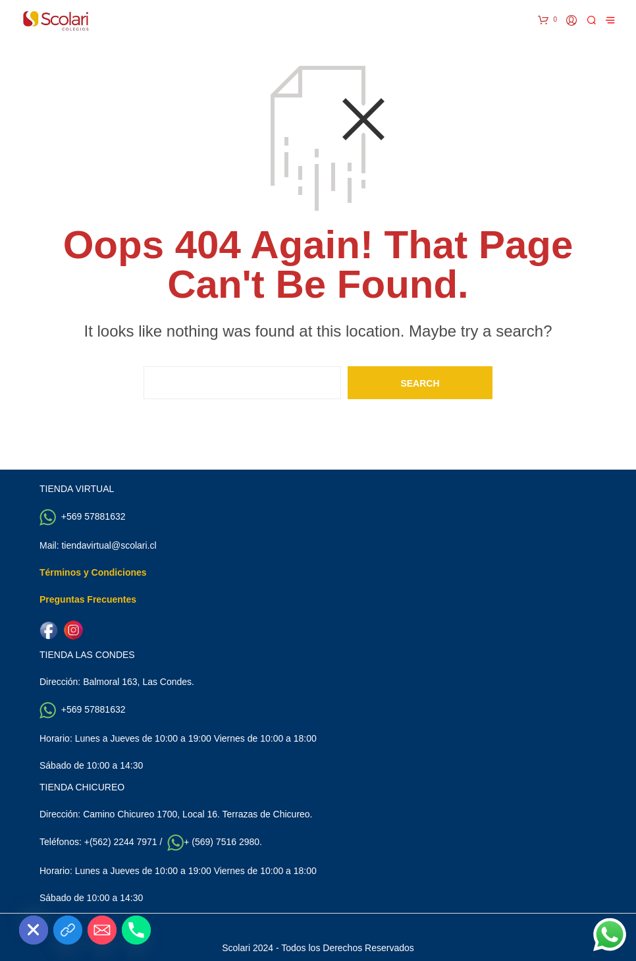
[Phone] (136, 930)
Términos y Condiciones (93, 572)
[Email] (102, 930)
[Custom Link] (67, 930)
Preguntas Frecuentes (88, 599)
